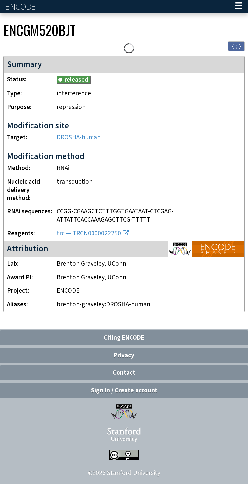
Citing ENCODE (124, 338)
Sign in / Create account (124, 390)
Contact (124, 373)
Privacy (124, 355)
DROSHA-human (79, 137)
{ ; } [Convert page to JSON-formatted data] (236, 45)
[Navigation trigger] (239, 6)
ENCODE (21, 7)
